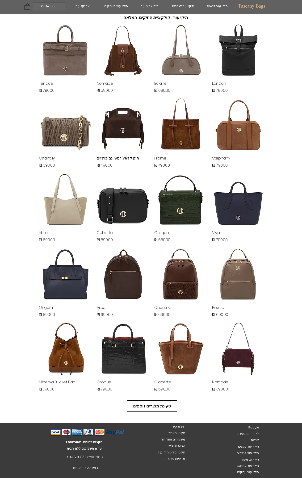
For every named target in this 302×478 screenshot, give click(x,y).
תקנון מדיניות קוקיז (171, 452)
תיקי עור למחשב (247, 466)
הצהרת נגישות (175, 446)
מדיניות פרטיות (174, 459)
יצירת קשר (178, 427)
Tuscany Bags (251, 6)
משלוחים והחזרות (173, 439)
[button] (27, 6)
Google (253, 427)
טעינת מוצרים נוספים (152, 406)
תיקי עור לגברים (248, 453)
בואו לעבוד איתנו (85, 467)
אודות (255, 440)
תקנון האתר (176, 433)
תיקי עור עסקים (247, 472)
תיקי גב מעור (250, 459)
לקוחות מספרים (247, 434)
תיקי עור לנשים (248, 446)
